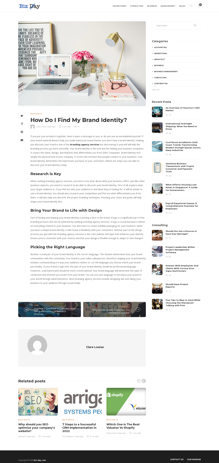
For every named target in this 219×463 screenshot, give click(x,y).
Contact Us (176, 454)
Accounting (160, 47)
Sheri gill (21, 431)
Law (36, 305)
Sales (182, 6)
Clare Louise (41, 127)
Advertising (119, 6)
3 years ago (78, 431)
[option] (38, 406)
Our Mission (194, 454)
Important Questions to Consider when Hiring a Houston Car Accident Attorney (55, 311)
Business (152, 6)
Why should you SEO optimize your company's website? (111, 311)
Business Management (166, 71)
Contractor (160, 83)
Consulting (136, 6)
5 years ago (51, 127)
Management (168, 6)
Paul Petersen (68, 431)
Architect (159, 59)
